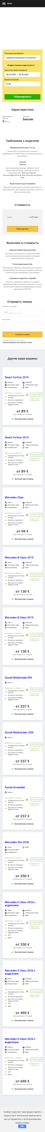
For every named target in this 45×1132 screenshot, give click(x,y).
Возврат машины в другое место (21, 65)
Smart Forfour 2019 (17, 377)
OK (22, 1126)
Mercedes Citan (14, 497)
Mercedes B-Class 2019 (19, 557)
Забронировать (22, 96)
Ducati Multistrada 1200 (19, 732)
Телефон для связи (9, 306)
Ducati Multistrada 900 (18, 677)
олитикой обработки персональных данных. (17, 342)
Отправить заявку (22, 334)
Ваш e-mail (6, 319)
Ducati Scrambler (15, 787)
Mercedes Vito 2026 (17, 842)
